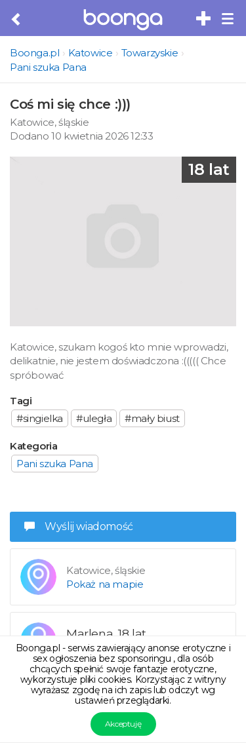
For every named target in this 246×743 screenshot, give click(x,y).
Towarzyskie (149, 53)
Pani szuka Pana (48, 67)
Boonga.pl (34, 53)
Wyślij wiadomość (78, 526)
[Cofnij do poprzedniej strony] (17, 19)
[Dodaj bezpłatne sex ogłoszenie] (204, 19)
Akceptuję (123, 724)
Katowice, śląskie (49, 122)
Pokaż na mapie (104, 584)
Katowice (90, 53)
